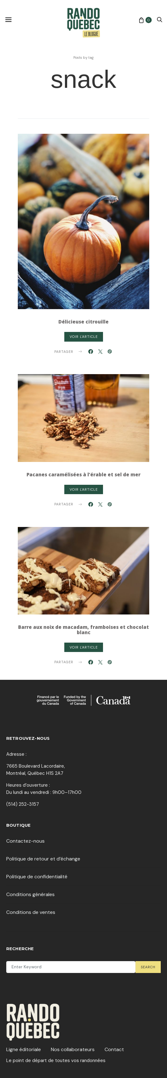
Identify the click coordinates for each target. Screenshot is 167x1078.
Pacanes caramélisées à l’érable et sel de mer (83, 474)
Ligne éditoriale (23, 1049)
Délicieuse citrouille (83, 321)
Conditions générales (30, 894)
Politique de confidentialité (36, 876)
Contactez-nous (25, 841)
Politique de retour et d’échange (43, 858)
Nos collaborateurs (73, 1049)
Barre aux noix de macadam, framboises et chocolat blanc (83, 629)
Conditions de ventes (30, 912)
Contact (114, 1049)
